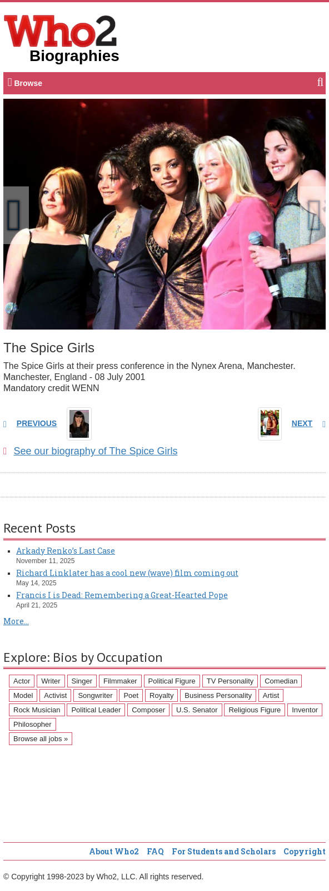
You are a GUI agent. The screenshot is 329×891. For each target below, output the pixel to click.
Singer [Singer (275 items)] (82, 681)
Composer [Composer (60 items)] (148, 710)
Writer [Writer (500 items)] (50, 681)
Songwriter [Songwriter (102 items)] (95, 695)
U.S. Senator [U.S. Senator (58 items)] (196, 710)
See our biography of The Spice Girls (90, 451)
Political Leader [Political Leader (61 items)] (96, 710)
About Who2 (114, 851)
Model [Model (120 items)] (23, 695)
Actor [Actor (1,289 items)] (21, 681)
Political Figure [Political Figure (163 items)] (172, 681)
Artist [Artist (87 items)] (271, 695)
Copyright (304, 851)
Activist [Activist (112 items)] (55, 695)
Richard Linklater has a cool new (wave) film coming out (127, 573)
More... (16, 621)
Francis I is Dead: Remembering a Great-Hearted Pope (122, 595)
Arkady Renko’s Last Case (65, 550)
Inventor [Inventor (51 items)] (305, 710)
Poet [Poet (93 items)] (130, 695)
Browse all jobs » (40, 739)
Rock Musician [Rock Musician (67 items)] (37, 710)
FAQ (155, 851)
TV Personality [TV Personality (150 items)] (230, 681)
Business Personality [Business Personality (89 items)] (218, 695)
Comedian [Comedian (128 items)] (281, 681)
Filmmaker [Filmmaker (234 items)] (120, 681)
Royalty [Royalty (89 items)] (161, 695)
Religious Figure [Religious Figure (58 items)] (254, 710)
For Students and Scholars (224, 851)
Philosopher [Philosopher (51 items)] (32, 724)
